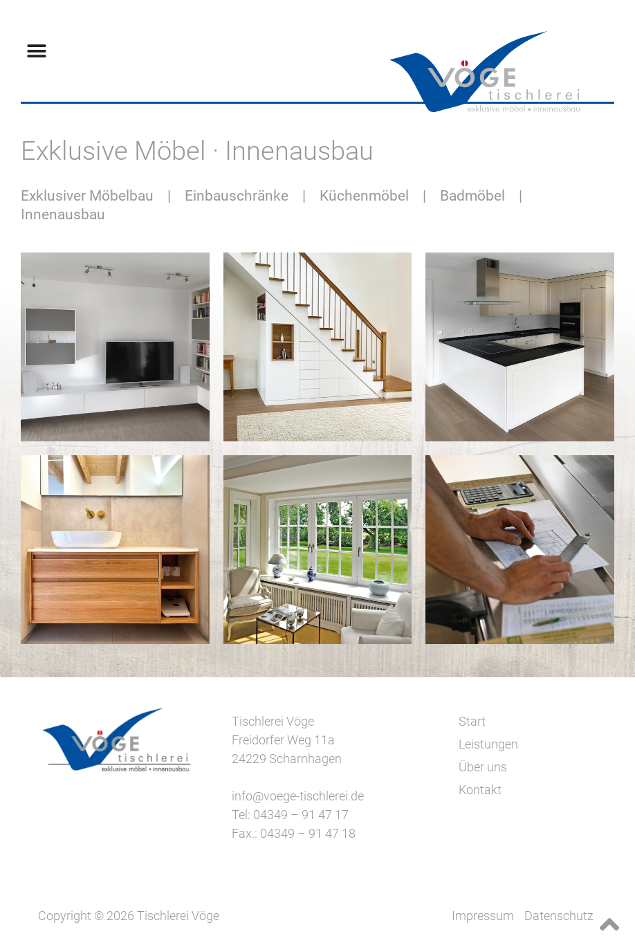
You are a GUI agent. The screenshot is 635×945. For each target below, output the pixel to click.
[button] (36, 50)
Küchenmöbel (366, 195)
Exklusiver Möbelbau (87, 195)
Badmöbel (474, 195)
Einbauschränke (236, 195)
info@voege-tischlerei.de (298, 796)
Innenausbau (63, 214)
